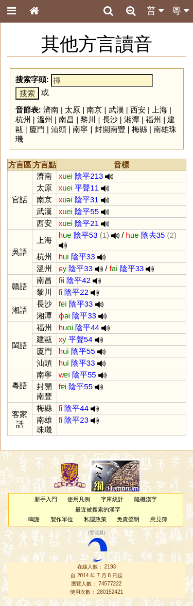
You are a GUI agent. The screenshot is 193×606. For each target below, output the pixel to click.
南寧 (80, 129)
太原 (72, 109)
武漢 (116, 109)
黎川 (88, 119)
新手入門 (45, 499)
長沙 (110, 119)
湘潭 (131, 119)
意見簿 (158, 519)
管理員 (96, 532)
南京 (94, 109)
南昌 (66, 119)
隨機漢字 (145, 499)
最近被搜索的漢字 (97, 509)
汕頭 (58, 129)
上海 (159, 109)
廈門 (37, 129)
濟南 (51, 109)
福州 (153, 119)
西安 (138, 109)
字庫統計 (112, 499)
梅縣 (139, 129)
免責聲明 (128, 519)
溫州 (44, 119)
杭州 (23, 119)
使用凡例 (78, 499)
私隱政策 (95, 519)
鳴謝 (34, 519)
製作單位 (61, 519)
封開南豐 (110, 129)
